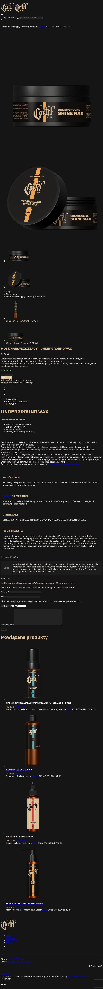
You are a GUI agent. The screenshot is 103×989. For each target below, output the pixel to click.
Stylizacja (28, 383)
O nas (8, 938)
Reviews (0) (11, 404)
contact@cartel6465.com (19, 965)
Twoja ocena (7, 606)
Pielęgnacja (11, 294)
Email (4, 596)
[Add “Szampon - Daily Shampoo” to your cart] (19, 777)
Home (9, 292)
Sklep (8, 940)
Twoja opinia (7, 628)
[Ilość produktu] (7, 375)
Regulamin (10, 942)
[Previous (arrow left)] (2, 987)
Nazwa (5, 592)
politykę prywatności (77, 979)
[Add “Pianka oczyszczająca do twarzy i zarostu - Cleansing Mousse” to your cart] (20, 710)
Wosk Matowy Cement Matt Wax (64, 464)
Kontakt (10, 945)
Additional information (17, 401)
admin (43, 27)
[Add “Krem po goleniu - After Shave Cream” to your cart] (19, 910)
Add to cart (6, 378)
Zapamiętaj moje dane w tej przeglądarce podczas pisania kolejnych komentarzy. (43, 601)
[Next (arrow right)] (5, 987)
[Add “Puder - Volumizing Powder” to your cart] (20, 843)
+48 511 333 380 (16, 962)
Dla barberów (12, 944)
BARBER (7, 496)
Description (11, 399)
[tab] (54, 399)
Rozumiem (6, 982)
